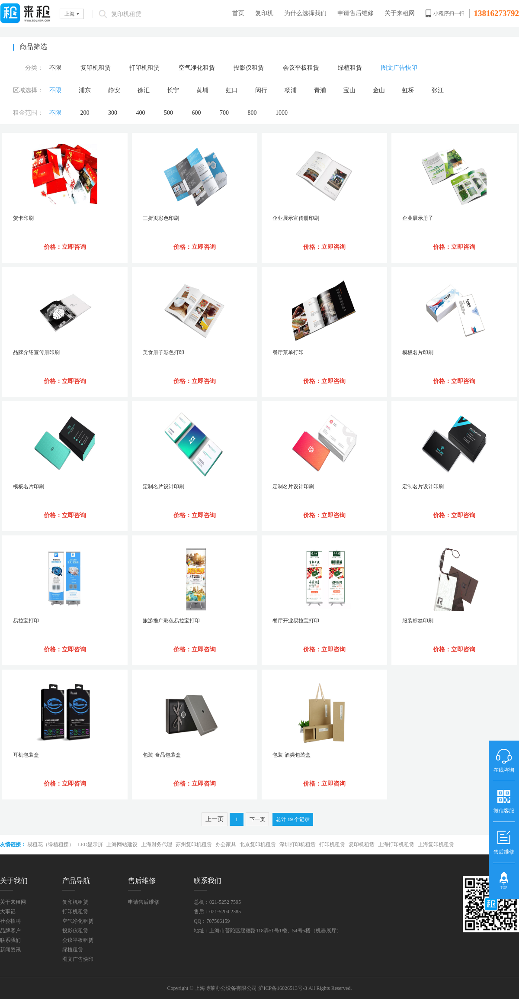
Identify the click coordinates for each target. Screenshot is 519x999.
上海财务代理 (156, 844)
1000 (282, 113)
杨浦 (291, 90)
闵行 (261, 90)
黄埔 (202, 90)
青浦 (320, 90)
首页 (238, 13)
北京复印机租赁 (258, 844)
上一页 (214, 819)
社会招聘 (10, 921)
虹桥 (408, 90)
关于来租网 (399, 13)
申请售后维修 (355, 13)
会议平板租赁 (301, 67)
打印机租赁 (144, 67)
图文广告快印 (399, 67)
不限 (55, 67)
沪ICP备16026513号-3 (282, 988)
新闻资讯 (10, 950)
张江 (438, 90)
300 (112, 113)
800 (252, 113)
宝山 (349, 90)
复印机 (264, 13)
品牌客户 (10, 931)
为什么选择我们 (305, 13)
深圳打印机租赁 (297, 844)
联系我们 (10, 940)
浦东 (85, 90)
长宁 (173, 90)
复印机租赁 (95, 67)
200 (85, 113)
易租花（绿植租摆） (50, 844)
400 (140, 113)
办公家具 (225, 844)
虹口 (232, 90)
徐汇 (144, 90)
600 (196, 113)
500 (168, 113)
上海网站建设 (122, 844)
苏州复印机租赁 (194, 844)
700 (224, 113)
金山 (379, 90)
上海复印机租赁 (436, 844)
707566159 (218, 921)
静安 (114, 90)
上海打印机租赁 (396, 844)
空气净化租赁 (197, 67)
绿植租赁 (350, 67)
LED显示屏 (90, 844)
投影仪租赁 (249, 67)
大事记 (8, 912)
